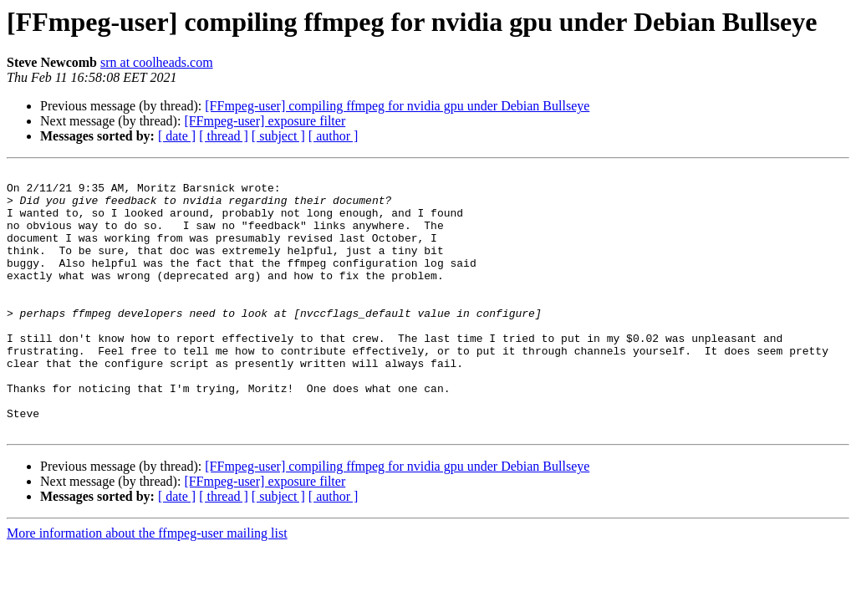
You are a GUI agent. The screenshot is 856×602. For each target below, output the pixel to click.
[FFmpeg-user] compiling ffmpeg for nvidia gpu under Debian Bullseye (397, 106)
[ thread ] (223, 136)
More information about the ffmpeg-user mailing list (147, 586)
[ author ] (333, 136)
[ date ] (177, 136)
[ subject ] (278, 136)
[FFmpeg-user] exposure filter (264, 121)
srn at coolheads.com (156, 62)
